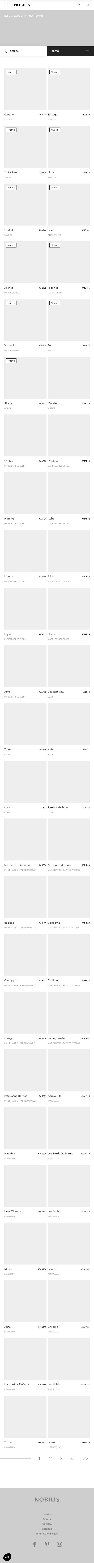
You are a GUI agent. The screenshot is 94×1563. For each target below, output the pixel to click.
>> (85, 1459)
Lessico (47, 1514)
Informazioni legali (47, 1533)
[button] (7, 1557)
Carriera (47, 1524)
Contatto (47, 1528)
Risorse (46, 1519)
